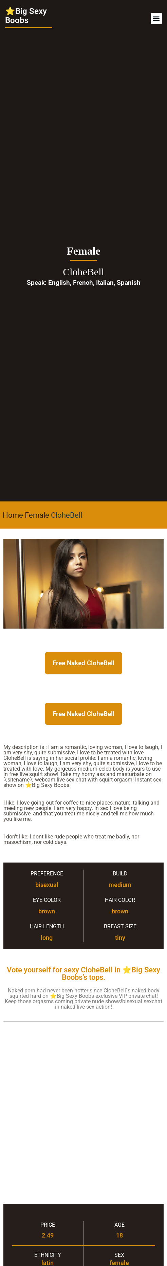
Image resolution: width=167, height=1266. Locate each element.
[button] (156, 18)
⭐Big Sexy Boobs (26, 15)
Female (37, 515)
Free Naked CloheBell (83, 663)
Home (13, 515)
